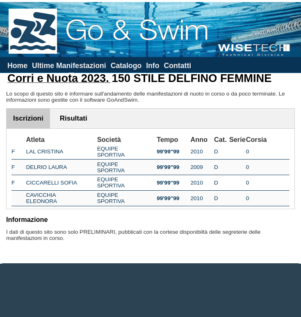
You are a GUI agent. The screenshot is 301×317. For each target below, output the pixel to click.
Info (152, 66)
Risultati (73, 118)
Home (17, 66)
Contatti (177, 66)
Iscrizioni (28, 118)
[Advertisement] (150, 290)
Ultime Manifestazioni (69, 66)
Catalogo (126, 66)
